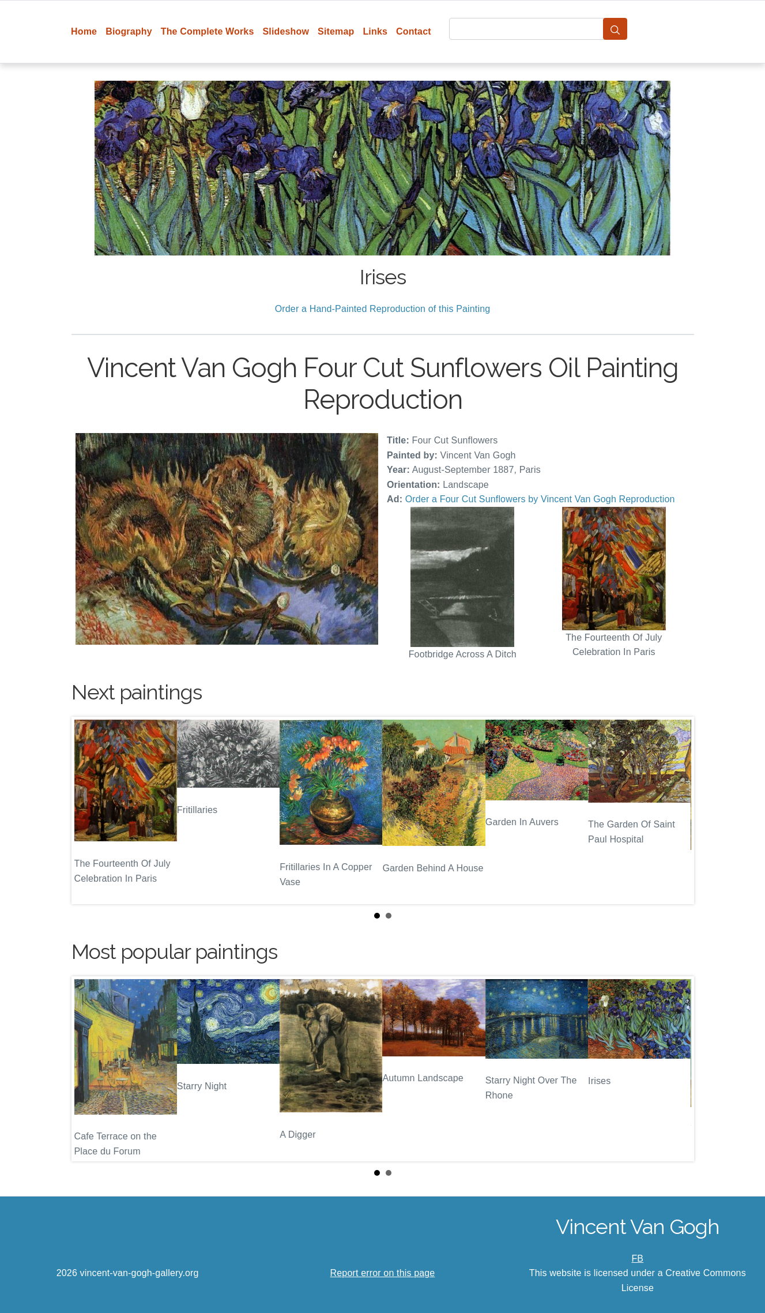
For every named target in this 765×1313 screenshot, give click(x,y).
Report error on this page (382, 1273)
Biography (128, 31)
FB (637, 1258)
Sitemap (336, 31)
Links (375, 31)
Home (84, 31)
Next (676, 810)
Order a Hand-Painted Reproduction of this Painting (383, 309)
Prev (89, 810)
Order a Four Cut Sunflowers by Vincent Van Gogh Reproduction (540, 499)
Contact (413, 31)
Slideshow (285, 31)
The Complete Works (207, 31)
